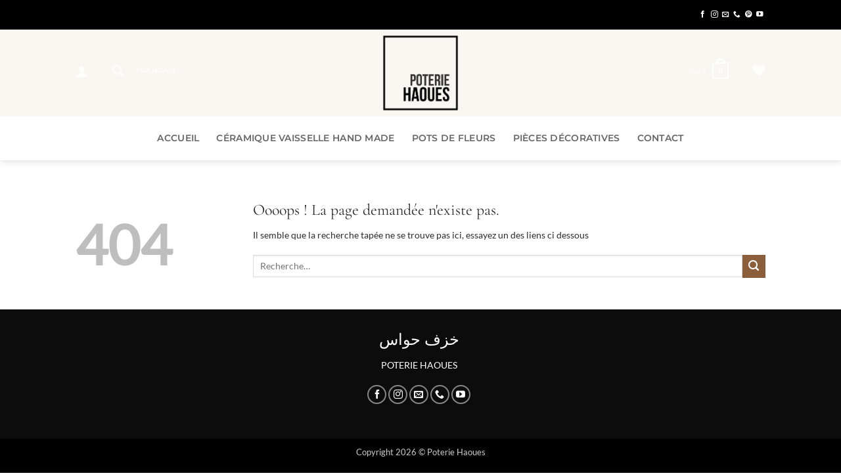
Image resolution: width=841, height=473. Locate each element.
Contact (660, 138)
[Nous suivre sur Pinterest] (748, 14)
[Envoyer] (753, 266)
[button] (82, 70)
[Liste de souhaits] (758, 70)
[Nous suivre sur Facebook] (702, 14)
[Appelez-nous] (736, 14)
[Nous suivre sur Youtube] (759, 14)
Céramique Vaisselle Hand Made (305, 138)
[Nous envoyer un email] (725, 14)
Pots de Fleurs (454, 138)
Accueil (178, 138)
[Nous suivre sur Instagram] (714, 14)
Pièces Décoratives (566, 138)
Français (160, 70)
